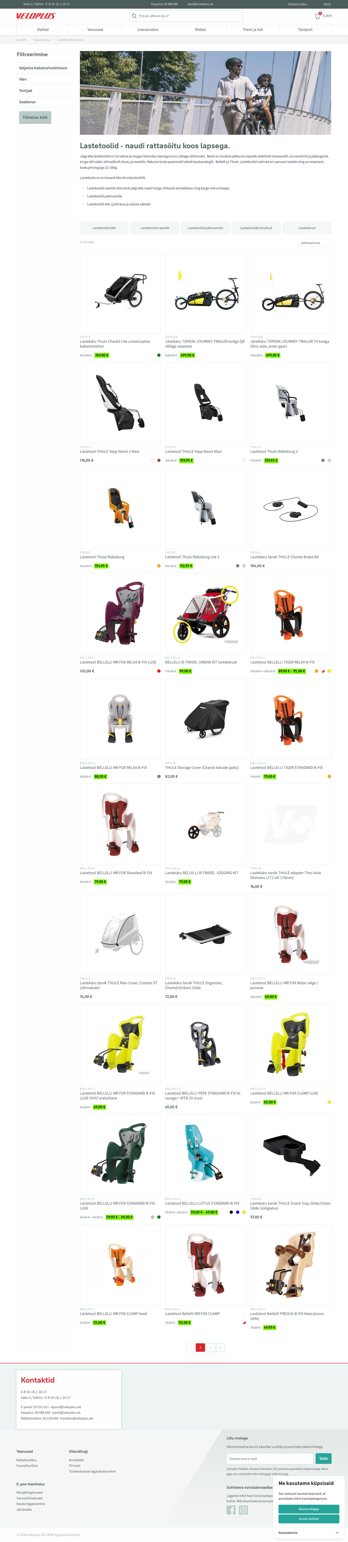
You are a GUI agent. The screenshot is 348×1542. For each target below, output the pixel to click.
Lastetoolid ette (104, 228)
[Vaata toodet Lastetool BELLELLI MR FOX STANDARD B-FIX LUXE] (120, 1154)
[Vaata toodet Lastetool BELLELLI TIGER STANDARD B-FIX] (290, 719)
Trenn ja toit (253, 29)
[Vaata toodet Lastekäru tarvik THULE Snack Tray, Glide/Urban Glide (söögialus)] (290, 1154)
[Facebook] (231, 1510)
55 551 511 (41, 1407)
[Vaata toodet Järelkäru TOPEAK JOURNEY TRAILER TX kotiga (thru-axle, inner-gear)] (290, 292)
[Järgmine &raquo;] (220, 1347)
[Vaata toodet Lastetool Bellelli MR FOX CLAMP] (205, 1265)
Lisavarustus (147, 29)
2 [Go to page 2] (211, 1347)
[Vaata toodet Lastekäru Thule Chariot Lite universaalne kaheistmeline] (120, 292)
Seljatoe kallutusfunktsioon (43, 68)
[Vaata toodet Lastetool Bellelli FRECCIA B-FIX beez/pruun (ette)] (290, 1265)
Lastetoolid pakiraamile (205, 228)
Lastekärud (307, 228)
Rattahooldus (297, 4)
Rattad (43, 29)
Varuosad (95, 29)
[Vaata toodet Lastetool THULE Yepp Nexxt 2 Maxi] (120, 402)
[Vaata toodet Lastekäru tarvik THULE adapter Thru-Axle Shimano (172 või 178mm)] (290, 824)
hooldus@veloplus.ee (76, 1418)
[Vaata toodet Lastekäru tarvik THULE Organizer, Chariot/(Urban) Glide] (205, 934)
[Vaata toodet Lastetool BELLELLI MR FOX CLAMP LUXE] (290, 1044)
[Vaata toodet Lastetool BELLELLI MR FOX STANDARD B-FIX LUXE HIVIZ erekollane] (120, 1044)
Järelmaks (24, 1509)
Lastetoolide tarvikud (256, 228)
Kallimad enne (310, 243)
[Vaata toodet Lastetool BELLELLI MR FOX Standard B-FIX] (120, 824)
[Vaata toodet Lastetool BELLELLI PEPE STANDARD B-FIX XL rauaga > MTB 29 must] (205, 1044)
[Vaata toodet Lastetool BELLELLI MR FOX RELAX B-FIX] (120, 719)
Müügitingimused (29, 1492)
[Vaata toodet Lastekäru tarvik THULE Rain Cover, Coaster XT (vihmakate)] (120, 934)
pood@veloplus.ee (200, 4)
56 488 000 (42, 1412)
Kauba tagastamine (30, 1503)
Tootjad (25, 90)
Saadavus (27, 102)
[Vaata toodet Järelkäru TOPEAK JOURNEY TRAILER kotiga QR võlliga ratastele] (205, 292)
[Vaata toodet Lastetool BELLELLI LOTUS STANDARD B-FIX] (205, 1154)
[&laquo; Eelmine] (190, 1347)
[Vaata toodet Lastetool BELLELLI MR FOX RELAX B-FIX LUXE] (120, 613)
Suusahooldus (27, 1465)
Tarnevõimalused (29, 1498)
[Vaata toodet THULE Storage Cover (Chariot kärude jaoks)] (205, 719)
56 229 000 (50, 1418)
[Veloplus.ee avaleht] (36, 16)
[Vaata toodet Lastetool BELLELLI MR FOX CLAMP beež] (120, 1265)
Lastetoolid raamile (154, 228)
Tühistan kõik (35, 117)
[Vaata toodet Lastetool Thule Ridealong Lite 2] (205, 508)
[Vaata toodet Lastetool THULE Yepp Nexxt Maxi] (205, 402)
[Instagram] (243, 1510)
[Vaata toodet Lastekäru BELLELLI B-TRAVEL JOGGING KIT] (205, 824)
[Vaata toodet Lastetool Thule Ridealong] (120, 508)
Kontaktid (76, 1460)
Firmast (74, 1465)
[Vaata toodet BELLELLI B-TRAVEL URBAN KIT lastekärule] (205, 613)
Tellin (323, 1458)
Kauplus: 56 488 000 (164, 4)
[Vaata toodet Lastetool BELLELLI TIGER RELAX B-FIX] (290, 613)
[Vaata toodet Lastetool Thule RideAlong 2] (290, 402)
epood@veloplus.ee (66, 1407)
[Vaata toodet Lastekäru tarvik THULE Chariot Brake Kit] (290, 508)
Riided (200, 29)
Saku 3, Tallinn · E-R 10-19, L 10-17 (46, 4)
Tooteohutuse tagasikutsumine (92, 1471)
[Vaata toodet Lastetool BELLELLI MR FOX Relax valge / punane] (290, 934)
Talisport (305, 29)
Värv (23, 79)
